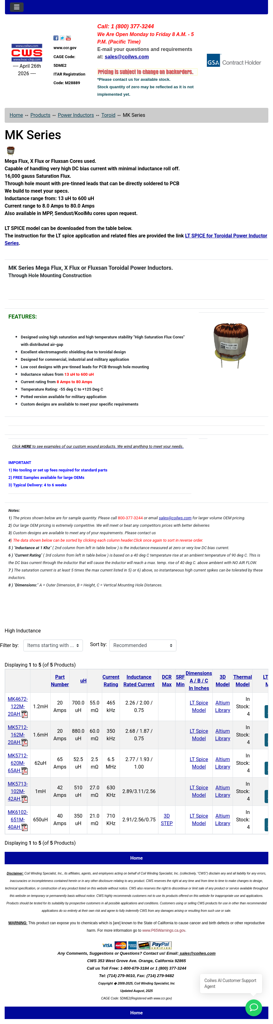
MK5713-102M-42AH (18, 791)
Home (16, 115)
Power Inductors (76, 115)
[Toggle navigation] (17, 7)
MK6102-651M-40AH (18, 819)
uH (83, 681)
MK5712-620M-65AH (18, 763)
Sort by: (98, 644)
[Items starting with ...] (53, 645)
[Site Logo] (27, 52)
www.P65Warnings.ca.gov (163, 930)
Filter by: (9, 645)
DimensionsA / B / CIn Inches (199, 680)
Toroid (108, 115)
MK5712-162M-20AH (18, 734)
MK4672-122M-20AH (18, 706)
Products (40, 115)
